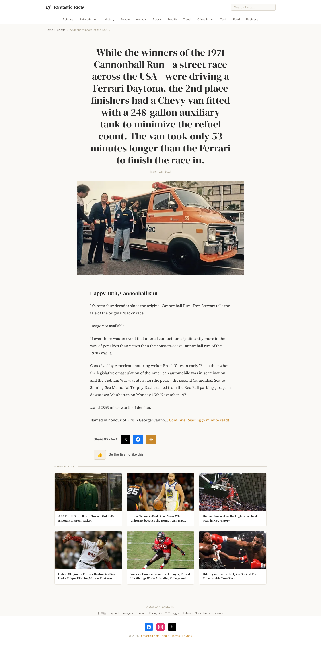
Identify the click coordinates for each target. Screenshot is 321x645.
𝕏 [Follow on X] (172, 627)
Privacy (187, 635)
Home (49, 30)
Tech (223, 19)
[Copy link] (151, 439)
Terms (175, 635)
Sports (157, 19)
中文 (167, 613)
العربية (176, 613)
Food (236, 19)
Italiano (187, 613)
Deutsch (141, 613)
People (125, 19)
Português (155, 613)
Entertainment (89, 19)
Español (114, 613)
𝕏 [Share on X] (125, 439)
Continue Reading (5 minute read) (199, 420)
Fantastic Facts (150, 635)
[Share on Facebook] (138, 439)
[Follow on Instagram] (160, 627)
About (165, 635)
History (109, 19)
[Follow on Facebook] (149, 627)
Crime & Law (205, 19)
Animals (141, 19)
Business (252, 19)
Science (68, 19)
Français (127, 613)
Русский (218, 613)
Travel (187, 19)
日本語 (102, 613)
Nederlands (202, 613)
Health (172, 19)
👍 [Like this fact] (100, 454)
